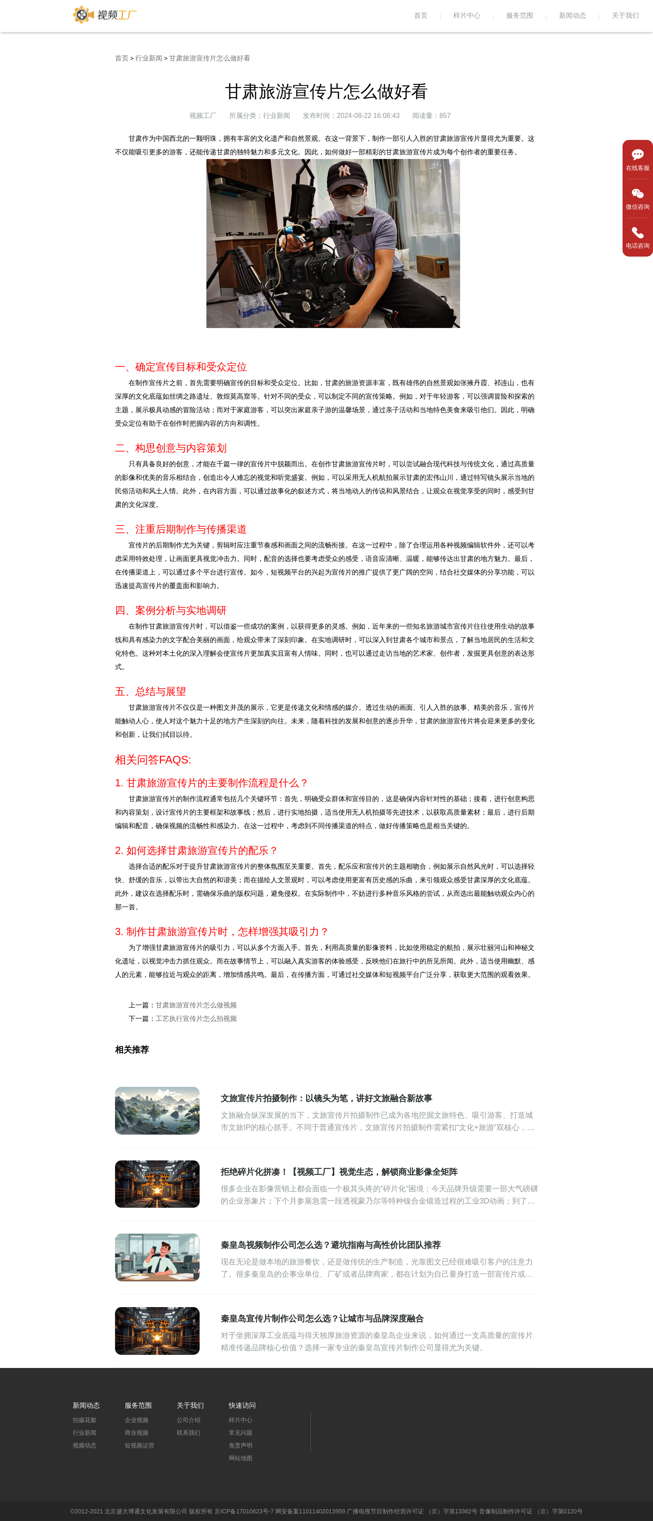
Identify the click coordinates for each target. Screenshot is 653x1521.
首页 (421, 15)
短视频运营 (139, 1445)
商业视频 (136, 1432)
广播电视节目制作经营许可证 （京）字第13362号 (412, 1511)
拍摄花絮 (84, 1420)
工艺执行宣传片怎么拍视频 (196, 1018)
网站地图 (240, 1458)
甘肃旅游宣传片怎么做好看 (209, 58)
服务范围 (519, 15)
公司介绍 (188, 1420)
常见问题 (240, 1432)
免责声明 (240, 1445)
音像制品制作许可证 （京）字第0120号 (531, 1511)
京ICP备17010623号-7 (244, 1511)
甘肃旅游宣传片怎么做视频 (196, 1005)
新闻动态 (572, 15)
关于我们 (625, 15)
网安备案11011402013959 (310, 1511)
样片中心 (466, 15)
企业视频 (136, 1420)
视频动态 (84, 1445)
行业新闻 (148, 58)
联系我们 (188, 1432)
